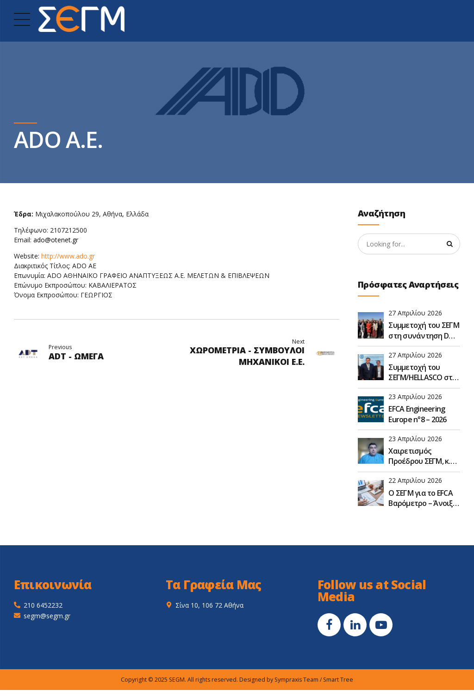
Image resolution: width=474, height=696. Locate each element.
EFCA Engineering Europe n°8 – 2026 (417, 414)
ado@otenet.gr (55, 239)
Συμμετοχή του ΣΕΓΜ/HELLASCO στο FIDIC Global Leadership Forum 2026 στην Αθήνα (422, 372)
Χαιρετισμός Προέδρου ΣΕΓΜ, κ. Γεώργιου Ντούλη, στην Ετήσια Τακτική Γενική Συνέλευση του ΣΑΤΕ (424, 456)
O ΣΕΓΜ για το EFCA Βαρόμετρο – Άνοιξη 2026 (422, 498)
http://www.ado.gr (68, 256)
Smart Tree (338, 680)
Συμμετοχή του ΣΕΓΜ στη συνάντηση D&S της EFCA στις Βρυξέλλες (423, 330)
